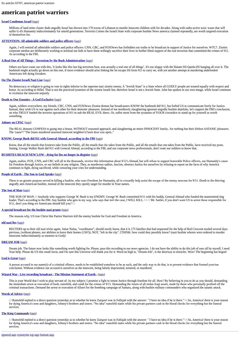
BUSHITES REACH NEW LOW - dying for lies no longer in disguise (46, 154)
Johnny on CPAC (13, 122)
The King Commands (15, 313)
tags (35, 21)
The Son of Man (12, 190)
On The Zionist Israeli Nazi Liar (22, 80)
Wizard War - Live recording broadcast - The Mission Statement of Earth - (49, 274)
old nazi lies (9, 222)
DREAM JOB (11, 242)
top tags (34, 334)
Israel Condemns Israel (16, 21)
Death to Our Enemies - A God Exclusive (28, 99)
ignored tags (9, 334)
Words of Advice (12, 293)
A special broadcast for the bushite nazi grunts (31, 209)
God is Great (10, 258)
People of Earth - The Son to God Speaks (28, 174)
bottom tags (47, 334)
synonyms (23, 334)
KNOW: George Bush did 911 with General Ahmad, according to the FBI (48, 138)
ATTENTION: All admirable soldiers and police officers (37, 41)
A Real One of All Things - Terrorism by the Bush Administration (43, 60)
